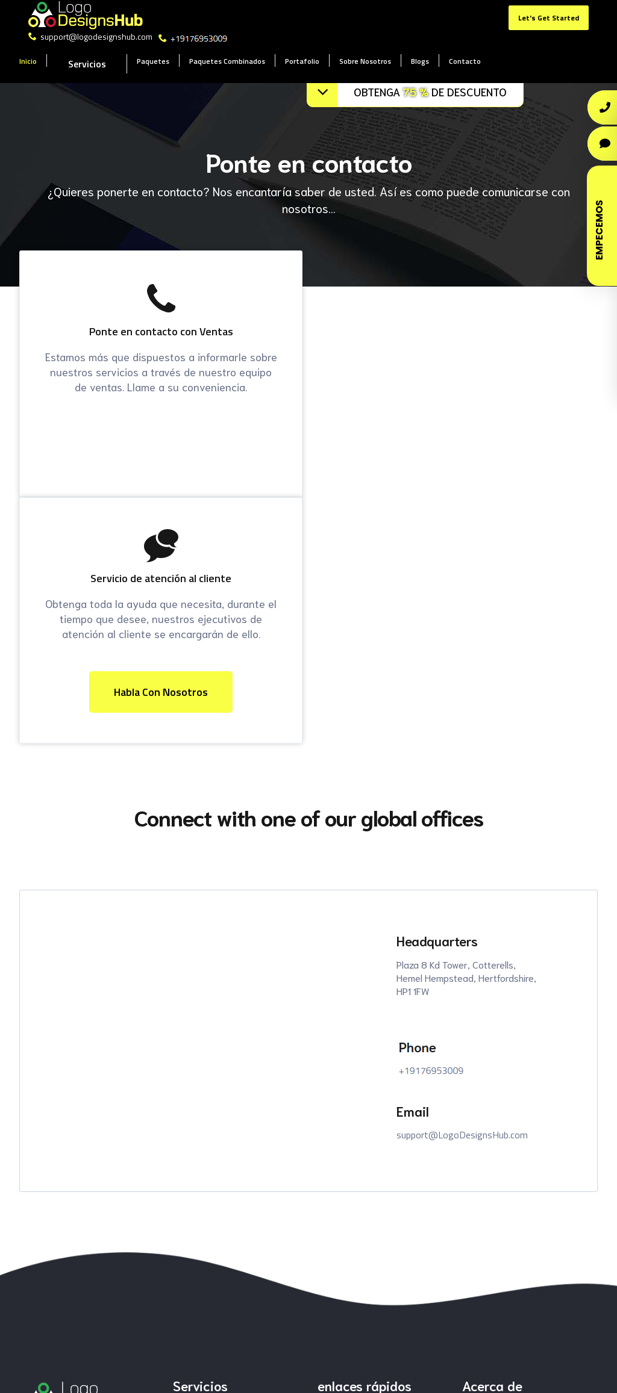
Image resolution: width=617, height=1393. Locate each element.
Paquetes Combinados (227, 61)
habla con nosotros (161, 692)
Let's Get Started (548, 17)
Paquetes (153, 61)
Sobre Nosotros (365, 61)
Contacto (465, 61)
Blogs (420, 61)
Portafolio (302, 61)
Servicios (87, 64)
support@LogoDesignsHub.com (462, 1135)
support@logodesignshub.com (91, 36)
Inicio (28, 61)
